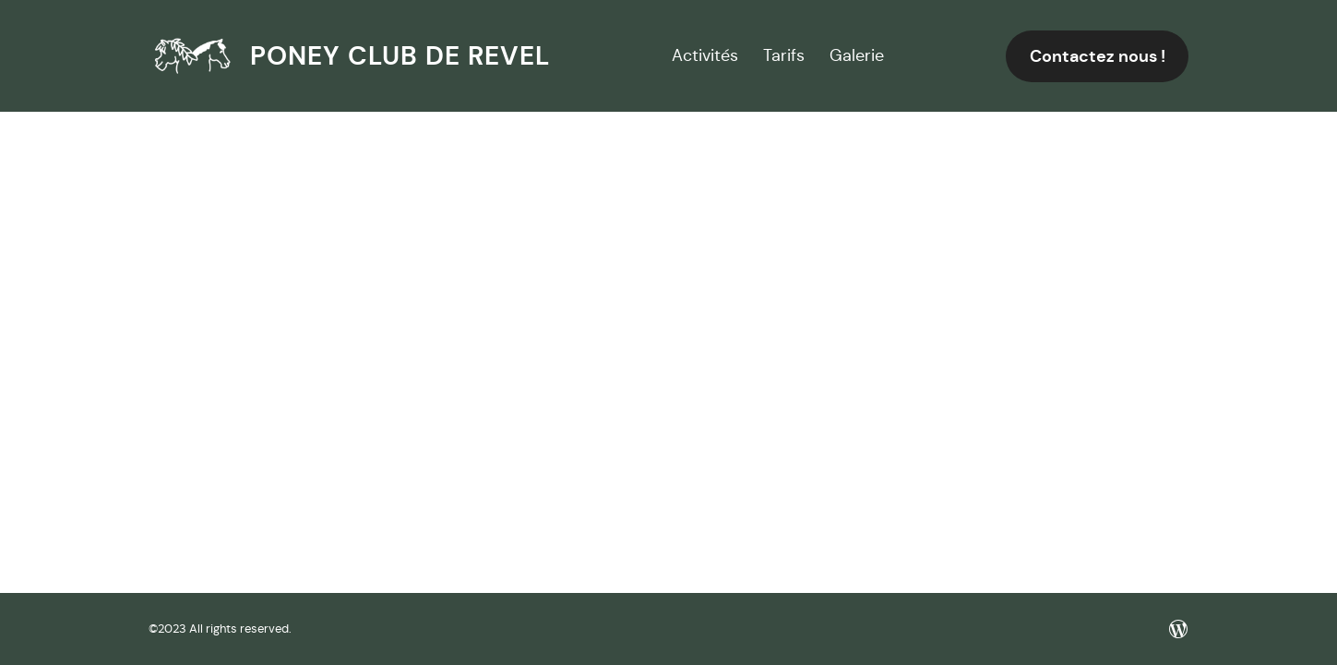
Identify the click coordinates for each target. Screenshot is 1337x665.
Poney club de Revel (400, 56)
